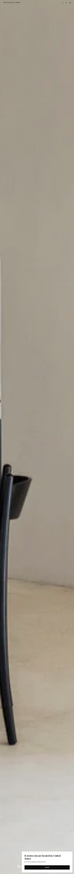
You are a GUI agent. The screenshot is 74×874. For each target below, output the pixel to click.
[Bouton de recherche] (62, 3)
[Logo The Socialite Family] (12, 3)
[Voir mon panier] (66, 3)
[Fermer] (70, 853)
